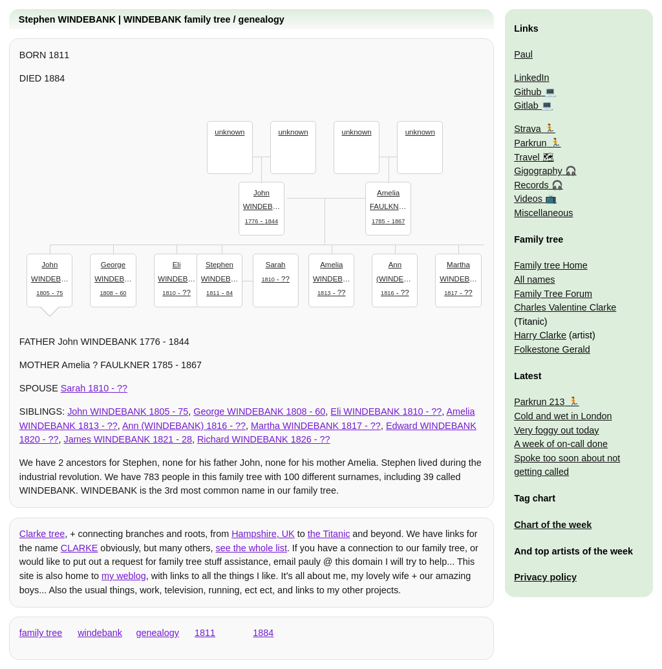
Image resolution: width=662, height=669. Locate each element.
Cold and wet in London (563, 416)
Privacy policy (545, 577)
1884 (263, 633)
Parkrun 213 (539, 402)
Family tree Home (551, 265)
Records (531, 185)
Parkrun (530, 143)
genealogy (157, 633)
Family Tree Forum (553, 294)
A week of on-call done (561, 444)
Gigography (538, 171)
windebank (100, 633)
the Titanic (329, 534)
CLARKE (79, 548)
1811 (205, 633)
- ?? (275, 270)
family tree (40, 633)
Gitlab (526, 105)
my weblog (123, 576)
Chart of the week (553, 525)
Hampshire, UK (263, 534)
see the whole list (250, 548)
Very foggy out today (556, 430)
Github (527, 92)
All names (534, 279)
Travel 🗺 (533, 157)
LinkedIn (531, 77)
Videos (528, 198)
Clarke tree (42, 534)
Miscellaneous (543, 213)
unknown (229, 132)
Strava (527, 129)
